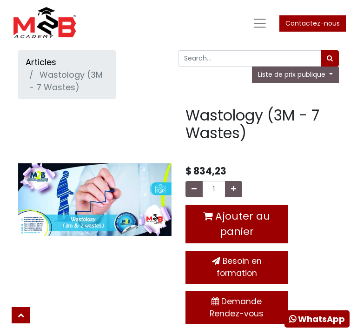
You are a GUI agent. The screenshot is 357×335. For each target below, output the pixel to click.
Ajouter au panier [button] (236, 224)
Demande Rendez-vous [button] (237, 307)
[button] (21, 315)
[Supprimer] (194, 189)
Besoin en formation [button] (237, 267)
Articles (41, 62)
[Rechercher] (330, 58)
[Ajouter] (233, 189)
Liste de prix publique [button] (292, 74)
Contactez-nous (312, 23)
